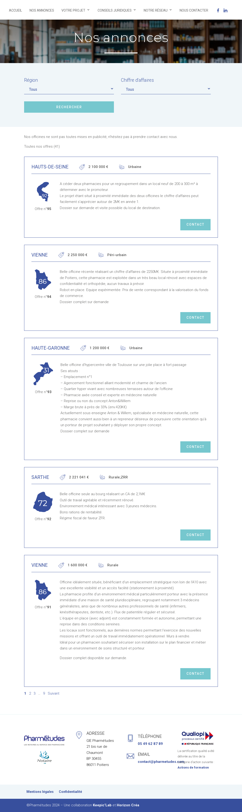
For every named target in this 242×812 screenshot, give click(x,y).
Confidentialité (70, 792)
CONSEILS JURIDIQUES (115, 10)
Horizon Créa (128, 805)
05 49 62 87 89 (150, 744)
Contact (195, 224)
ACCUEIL (15, 10)
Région (31, 80)
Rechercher (69, 107)
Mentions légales (40, 792)
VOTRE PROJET (73, 10)
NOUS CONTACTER (194, 10)
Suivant (53, 693)
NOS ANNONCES (42, 10)
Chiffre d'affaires (137, 80)
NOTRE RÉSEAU (156, 10)
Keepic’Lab (102, 805)
